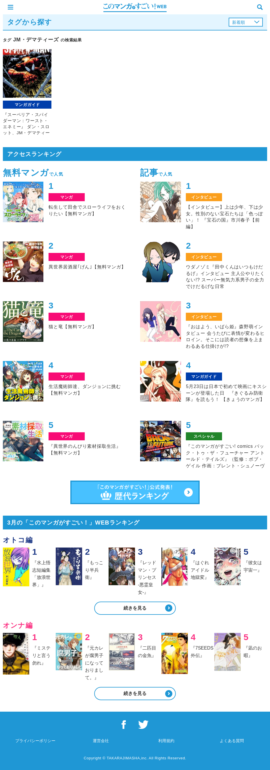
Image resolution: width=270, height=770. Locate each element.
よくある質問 (232, 740)
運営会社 (101, 740)
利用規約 (166, 740)
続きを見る (135, 608)
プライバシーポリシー (35, 740)
